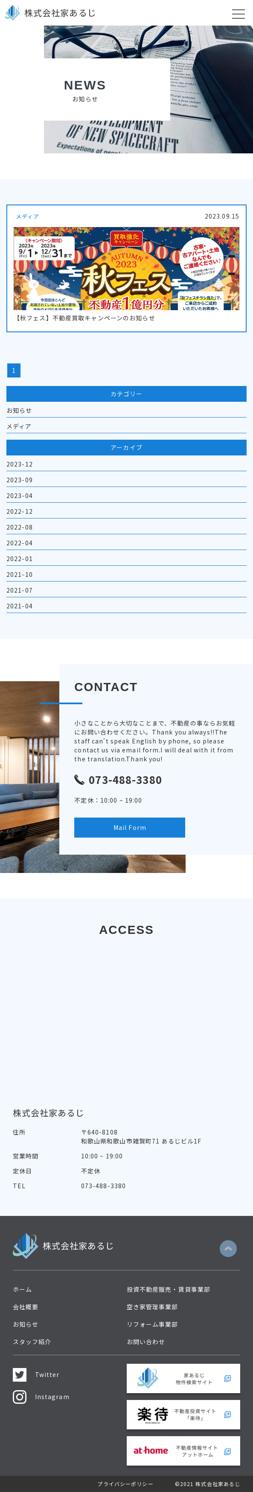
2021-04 (19, 606)
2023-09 (19, 479)
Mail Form (129, 827)
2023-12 (19, 464)
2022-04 (19, 543)
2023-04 (19, 495)
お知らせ (19, 410)
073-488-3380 (103, 1185)
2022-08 (19, 527)
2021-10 (19, 574)
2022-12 (19, 511)
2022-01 (19, 558)
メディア (19, 426)
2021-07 (19, 590)
